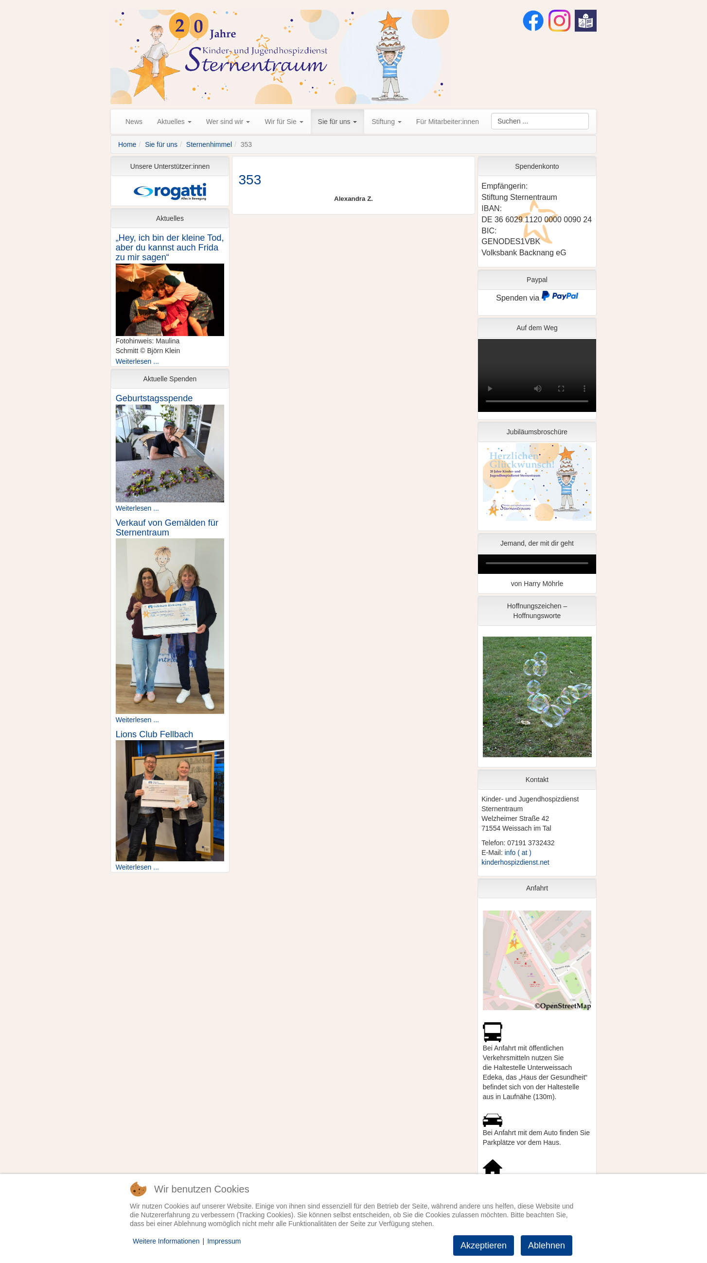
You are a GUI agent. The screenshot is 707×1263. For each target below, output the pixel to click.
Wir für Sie (284, 121)
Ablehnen (546, 1245)
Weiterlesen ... (137, 361)
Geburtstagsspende (154, 398)
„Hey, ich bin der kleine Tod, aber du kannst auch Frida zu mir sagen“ (170, 247)
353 (250, 179)
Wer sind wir (228, 121)
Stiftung (386, 121)
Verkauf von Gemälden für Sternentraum (167, 527)
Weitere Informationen (166, 1241)
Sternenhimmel (209, 144)
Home (127, 144)
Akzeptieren (483, 1245)
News (133, 121)
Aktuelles (174, 121)
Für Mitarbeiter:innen (447, 121)
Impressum (224, 1241)
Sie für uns (337, 121)
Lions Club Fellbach (155, 734)
